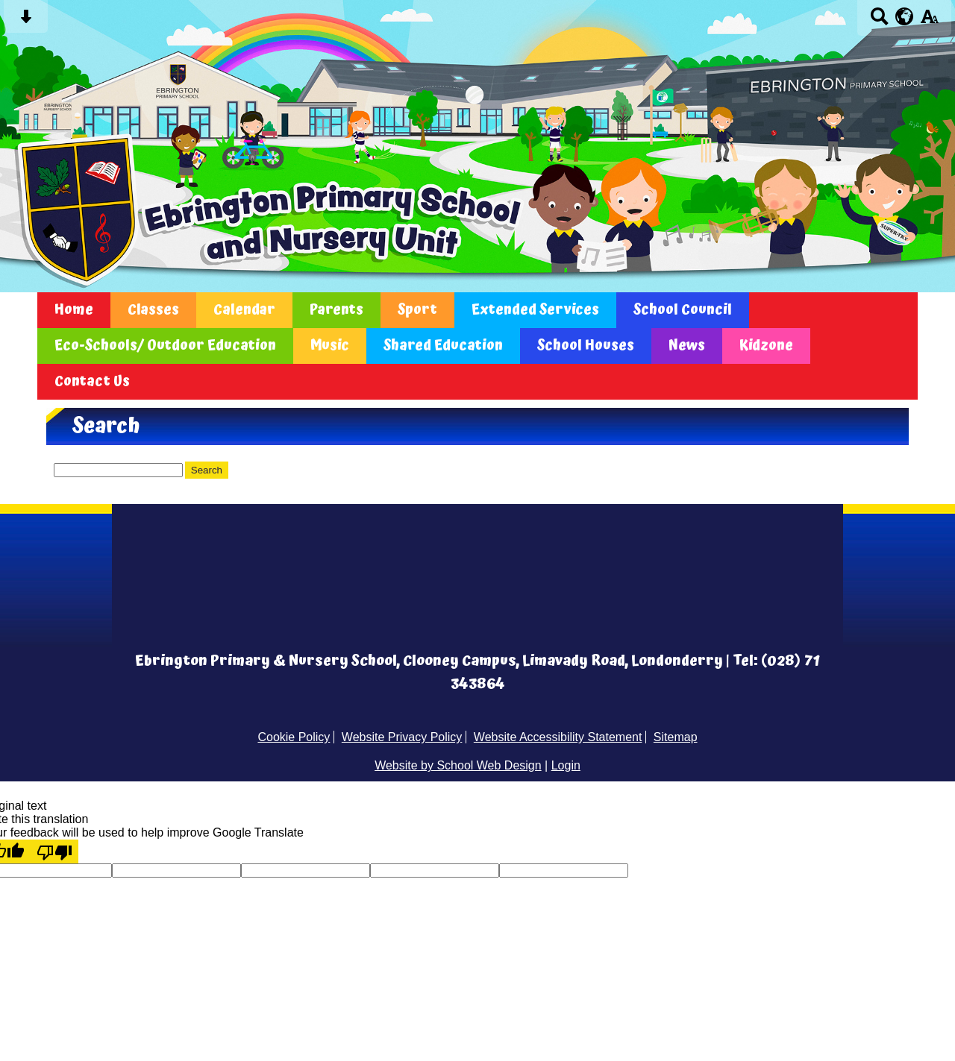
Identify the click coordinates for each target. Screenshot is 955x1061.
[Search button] (879, 21)
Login (565, 765)
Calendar (244, 310)
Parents (336, 310)
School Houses (585, 346)
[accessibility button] (929, 21)
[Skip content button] (26, 21)
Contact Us (92, 382)
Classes (153, 310)
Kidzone (766, 346)
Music (329, 346)
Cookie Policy (293, 737)
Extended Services (535, 310)
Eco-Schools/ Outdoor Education (165, 346)
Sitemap (676, 737)
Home (73, 310)
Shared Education (443, 346)
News (686, 346)
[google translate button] (904, 16)
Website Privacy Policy (402, 737)
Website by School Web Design (458, 765)
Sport (417, 310)
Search (206, 470)
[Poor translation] (54, 851)
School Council (682, 310)
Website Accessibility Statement (558, 737)
